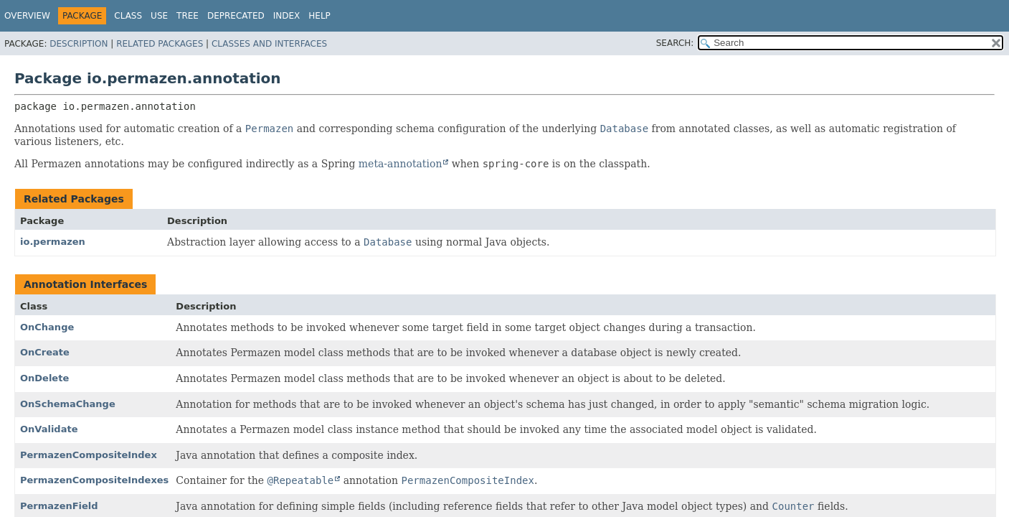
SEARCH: (675, 43)
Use (159, 16)
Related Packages (159, 44)
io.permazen (52, 241)
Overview (27, 16)
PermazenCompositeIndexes (94, 480)
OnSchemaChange (67, 404)
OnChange (47, 327)
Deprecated (236, 16)
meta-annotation (400, 163)
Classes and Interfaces (269, 44)
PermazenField (59, 505)
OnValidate (48, 429)
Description (78, 44)
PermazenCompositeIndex (88, 455)
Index (286, 16)
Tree (187, 16)
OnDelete (44, 378)
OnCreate (45, 352)
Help (319, 16)
